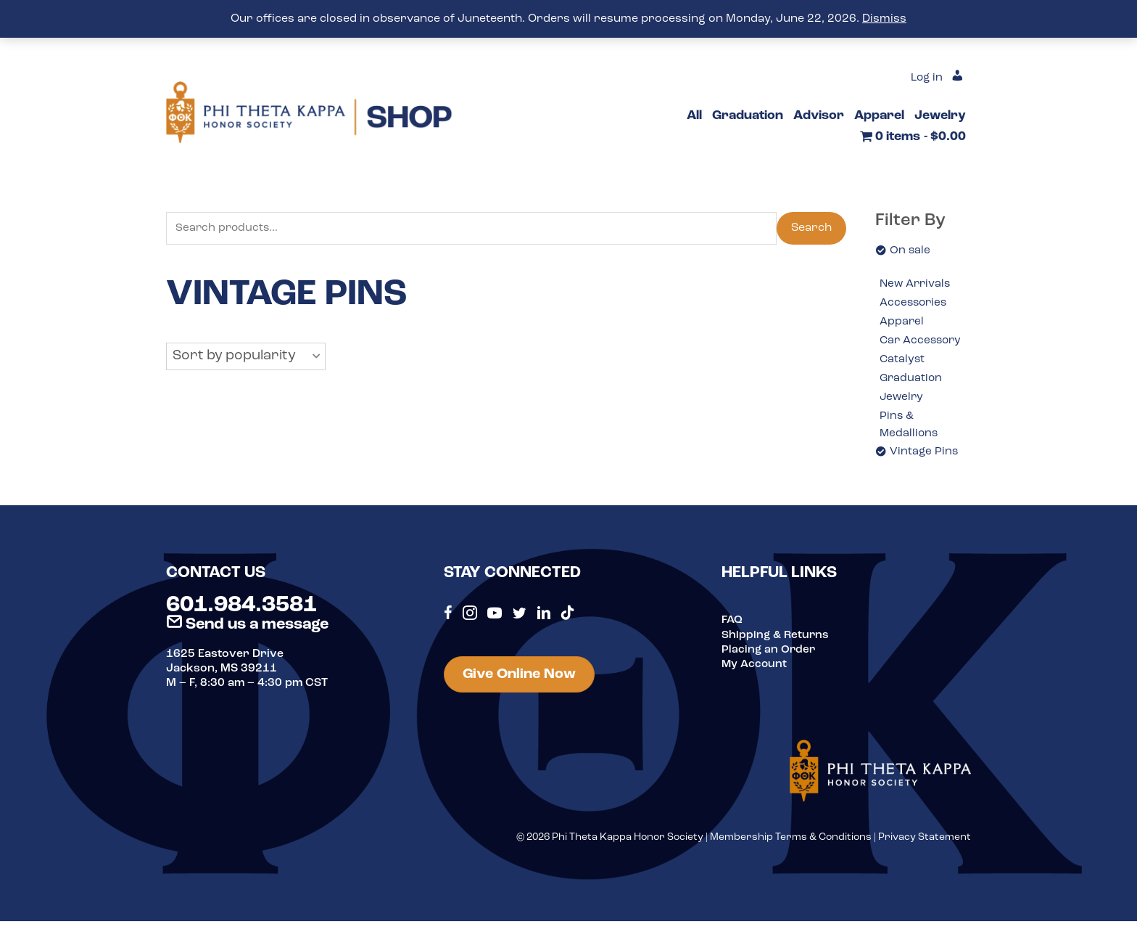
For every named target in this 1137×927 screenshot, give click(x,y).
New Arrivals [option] (917, 284)
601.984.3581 (241, 612)
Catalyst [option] (903, 361)
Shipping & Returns (776, 641)
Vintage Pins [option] (924, 457)
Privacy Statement (924, 843)
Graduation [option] (912, 381)
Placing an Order (769, 655)
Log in (925, 77)
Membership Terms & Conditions (791, 843)
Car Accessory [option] (922, 342)
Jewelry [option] (902, 401)
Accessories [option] (915, 303)
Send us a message (247, 630)
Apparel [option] (902, 323)
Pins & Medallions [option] (910, 430)
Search (811, 228)
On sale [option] (910, 250)
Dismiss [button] (884, 19)
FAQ (732, 626)
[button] (246, 357)
